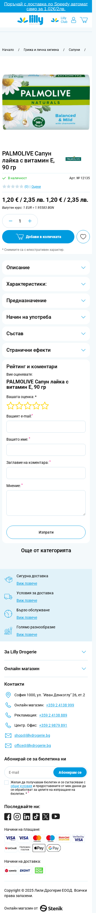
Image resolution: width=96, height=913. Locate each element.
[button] (73, 158)
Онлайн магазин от (33, 908)
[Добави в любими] (83, 236)
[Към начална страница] (8, 50)
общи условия (21, 786)
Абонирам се (70, 772)
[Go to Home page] (30, 20)
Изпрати (46, 532)
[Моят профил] (74, 20)
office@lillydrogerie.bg (32, 745)
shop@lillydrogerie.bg (32, 735)
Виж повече (27, 583)
